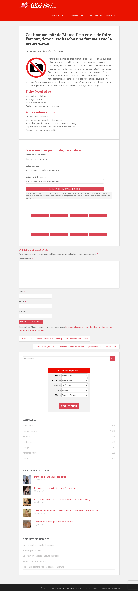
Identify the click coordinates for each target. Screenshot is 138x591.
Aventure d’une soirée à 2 (34, 561)
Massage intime (30, 452)
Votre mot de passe (36, 177)
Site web (22, 311)
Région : (58, 395)
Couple (26, 458)
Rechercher (69, 406)
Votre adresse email (36, 154)
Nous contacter (69, 588)
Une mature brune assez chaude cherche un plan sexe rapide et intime (66, 510)
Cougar (26, 447)
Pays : (59, 390)
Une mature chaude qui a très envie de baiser (54, 521)
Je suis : (58, 376)
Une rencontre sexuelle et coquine (38, 545)
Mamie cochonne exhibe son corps (50, 477)
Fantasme (27, 442)
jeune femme (29, 425)
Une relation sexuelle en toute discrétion (41, 556)
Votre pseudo (32, 166)
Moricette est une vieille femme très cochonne (55, 488)
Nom (22, 291)
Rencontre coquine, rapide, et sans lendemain (43, 566)
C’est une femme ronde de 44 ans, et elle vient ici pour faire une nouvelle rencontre (54, 339)
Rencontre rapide (77, 15)
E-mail (22, 301)
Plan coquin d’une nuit (33, 550)
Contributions (57, 15)
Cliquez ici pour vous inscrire (65, 189)
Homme (60, 51)
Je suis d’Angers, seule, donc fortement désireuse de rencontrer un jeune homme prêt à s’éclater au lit (76, 346)
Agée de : (57, 385)
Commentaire (26, 258)
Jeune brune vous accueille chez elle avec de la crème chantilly (62, 499)
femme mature (30, 431)
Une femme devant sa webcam (102, 15)
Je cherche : (56, 380)
